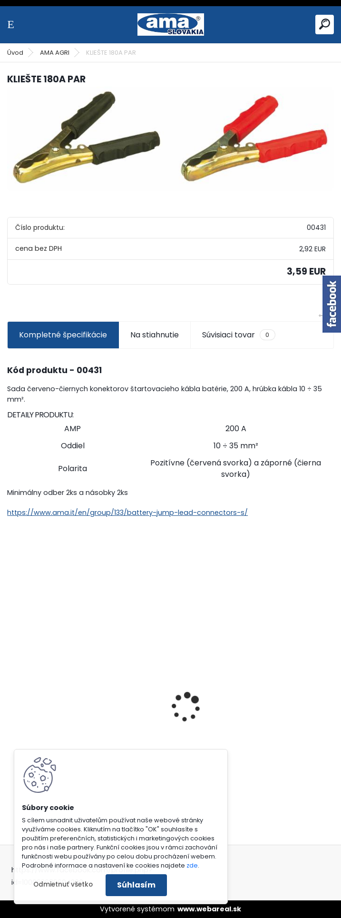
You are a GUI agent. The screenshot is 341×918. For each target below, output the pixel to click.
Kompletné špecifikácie (63, 334)
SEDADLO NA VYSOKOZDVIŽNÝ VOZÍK (247, 705)
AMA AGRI (54, 52)
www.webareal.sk (209, 909)
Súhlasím (136, 884)
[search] (324, 24)
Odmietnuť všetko (63, 884)
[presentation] (12, 690)
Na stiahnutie (154, 334)
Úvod (15, 52)
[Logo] (170, 24)
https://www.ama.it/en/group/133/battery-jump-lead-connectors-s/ (127, 512)
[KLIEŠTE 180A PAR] (170, 139)
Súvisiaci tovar (238, 335)
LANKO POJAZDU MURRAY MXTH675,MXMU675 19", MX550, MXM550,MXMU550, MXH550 (70, 747)
